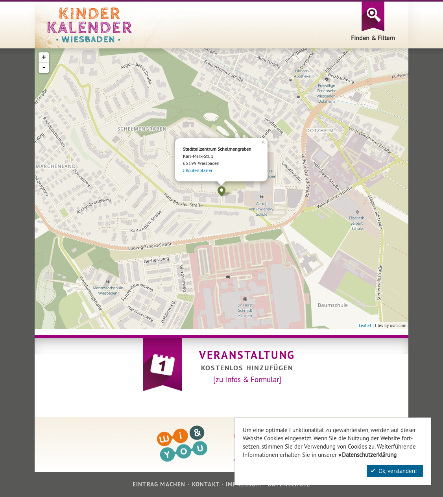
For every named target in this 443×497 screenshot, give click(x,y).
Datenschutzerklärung (369, 454)
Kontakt (206, 484)
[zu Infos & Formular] (247, 379)
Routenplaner (199, 170)
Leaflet (365, 325)
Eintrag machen (159, 484)
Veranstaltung (247, 355)
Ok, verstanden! (394, 471)
